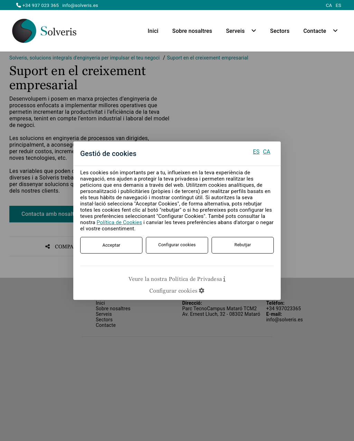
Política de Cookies (119, 222)
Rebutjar (242, 245)
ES (256, 151)
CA (266, 151)
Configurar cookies (177, 245)
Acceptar (111, 245)
